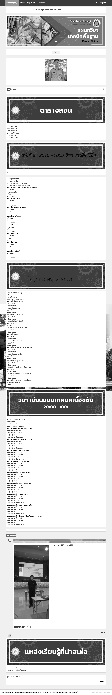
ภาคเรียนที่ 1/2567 (13, 133)
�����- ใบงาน (13, 457)
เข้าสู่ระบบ (103, 3)
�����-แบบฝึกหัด (14, 433)
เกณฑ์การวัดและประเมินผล (16, 299)
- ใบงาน (9, 194)
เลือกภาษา (43, 3)
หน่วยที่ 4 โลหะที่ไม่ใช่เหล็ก (16, 321)
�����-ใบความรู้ (14, 430)
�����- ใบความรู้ (14, 452)
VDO (9, 385)
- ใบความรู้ (10, 190)
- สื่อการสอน (11, 196)
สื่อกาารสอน (12, 325)
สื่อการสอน (12, 306)
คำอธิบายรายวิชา (13, 297)
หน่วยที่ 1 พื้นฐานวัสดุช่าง (15, 301)
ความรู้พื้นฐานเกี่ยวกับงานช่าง (17, 670)
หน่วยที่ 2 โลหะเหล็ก (14, 308)
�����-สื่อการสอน (15, 437)
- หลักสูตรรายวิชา (13, 179)
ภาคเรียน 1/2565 (12, 137)
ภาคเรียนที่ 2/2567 (13, 131)
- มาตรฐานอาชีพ (12, 181)
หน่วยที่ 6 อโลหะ (13, 334)
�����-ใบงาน (13, 435)
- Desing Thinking (14, 382)
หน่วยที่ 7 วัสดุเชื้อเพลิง (15, 341)
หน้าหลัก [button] (55, 52)
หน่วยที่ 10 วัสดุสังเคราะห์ (16, 360)
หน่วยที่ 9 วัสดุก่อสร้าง (15, 354)
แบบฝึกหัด (11, 304)
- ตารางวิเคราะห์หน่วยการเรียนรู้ (17, 183)
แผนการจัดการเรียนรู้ (15, 293)
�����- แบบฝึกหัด (15, 455)
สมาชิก (22, 3)
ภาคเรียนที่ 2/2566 (13, 135)
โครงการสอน (12, 295)
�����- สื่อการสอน (15, 459)
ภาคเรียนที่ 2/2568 (13, 126)
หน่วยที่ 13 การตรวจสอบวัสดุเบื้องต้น (19, 380)
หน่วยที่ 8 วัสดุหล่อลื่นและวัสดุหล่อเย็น (20, 347)
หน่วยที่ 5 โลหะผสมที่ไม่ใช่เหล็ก (17, 328)
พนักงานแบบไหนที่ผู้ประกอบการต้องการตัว (21, 668)
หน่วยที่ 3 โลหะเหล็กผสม (15, 314)
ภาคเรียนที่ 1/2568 (13, 129)
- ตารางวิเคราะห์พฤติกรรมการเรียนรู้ (19, 185)
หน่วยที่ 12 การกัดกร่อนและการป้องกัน (20, 374)
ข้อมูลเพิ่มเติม (32, 3)
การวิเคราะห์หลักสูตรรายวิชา (16, 419)
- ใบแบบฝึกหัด (12, 192)
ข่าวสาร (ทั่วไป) (19, 627)
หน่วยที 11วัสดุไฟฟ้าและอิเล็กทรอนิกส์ (19, 367)
